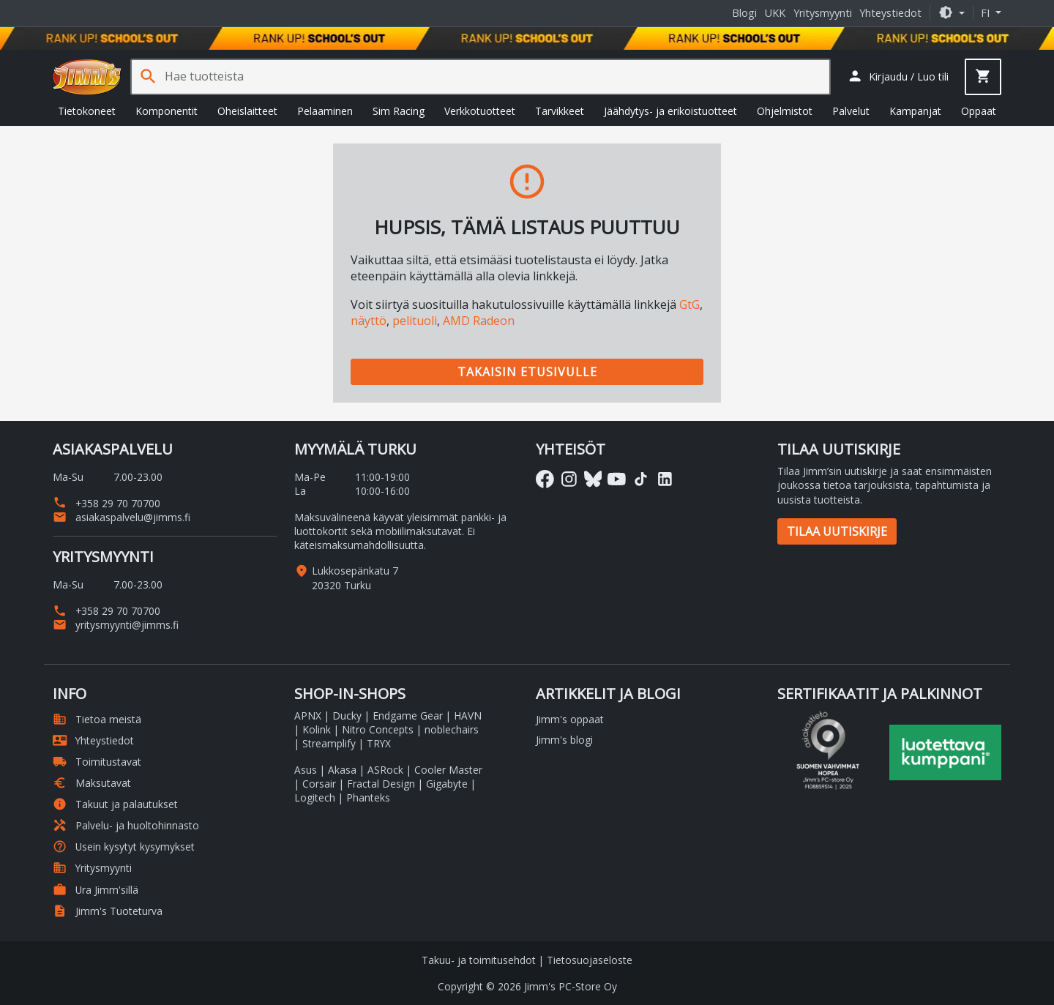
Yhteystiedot (890, 13)
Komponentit (166, 111)
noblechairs (452, 729)
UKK (775, 13)
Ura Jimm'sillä (95, 890)
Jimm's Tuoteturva (107, 911)
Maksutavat (92, 783)
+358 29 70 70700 (106, 503)
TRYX (379, 743)
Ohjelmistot (784, 111)
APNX (307, 715)
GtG (689, 304)
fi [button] (987, 13)
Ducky (347, 715)
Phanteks (368, 797)
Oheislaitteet (247, 111)
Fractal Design (381, 784)
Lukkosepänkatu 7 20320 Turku (355, 577)
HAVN (468, 715)
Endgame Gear (408, 715)
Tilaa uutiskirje (837, 531)
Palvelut (851, 111)
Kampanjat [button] (915, 111)
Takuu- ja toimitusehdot (479, 960)
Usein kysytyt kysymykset (124, 846)
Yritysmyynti (822, 13)
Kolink (316, 729)
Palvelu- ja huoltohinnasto (126, 825)
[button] (951, 13)
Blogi (744, 13)
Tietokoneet (87, 111)
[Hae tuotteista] (497, 76)
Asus (305, 770)
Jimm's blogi (564, 740)
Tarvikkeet (559, 111)
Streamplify (329, 743)
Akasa (342, 770)
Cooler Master (448, 770)
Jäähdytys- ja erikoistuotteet (670, 111)
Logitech (314, 797)
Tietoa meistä (97, 719)
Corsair (319, 784)
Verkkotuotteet (479, 111)
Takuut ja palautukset (115, 804)
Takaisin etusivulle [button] (527, 372)
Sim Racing (399, 111)
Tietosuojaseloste (589, 960)
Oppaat (978, 111)
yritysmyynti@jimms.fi (116, 625)
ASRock (385, 770)
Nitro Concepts (378, 729)
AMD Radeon (479, 321)
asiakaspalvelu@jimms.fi (121, 517)
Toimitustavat (97, 762)
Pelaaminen (325, 111)
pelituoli (414, 321)
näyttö (368, 321)
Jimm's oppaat (570, 719)
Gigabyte (447, 784)
